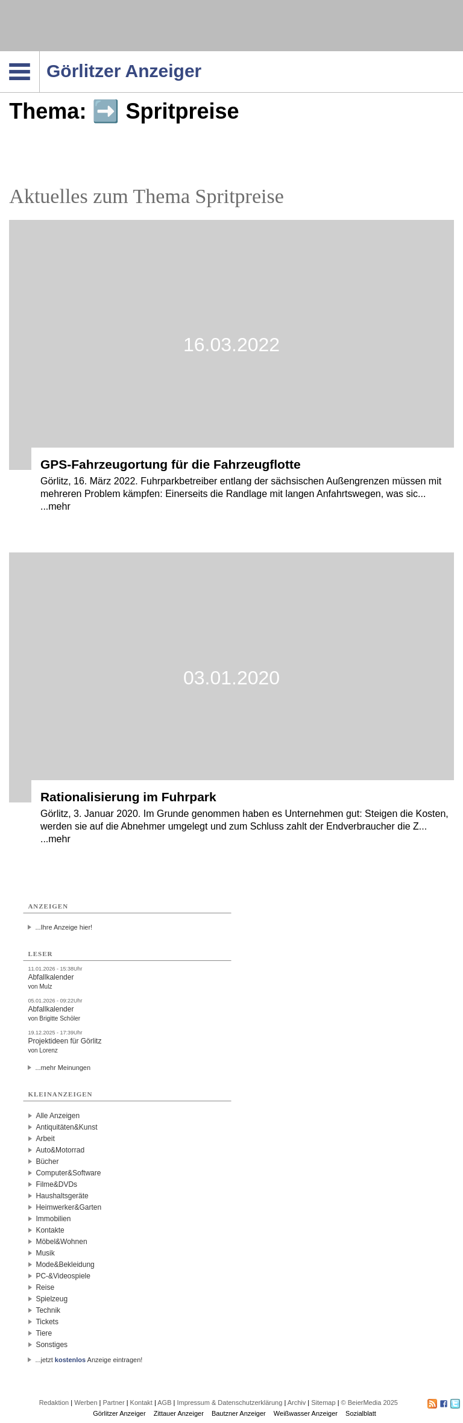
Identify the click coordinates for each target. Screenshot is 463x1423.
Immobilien (53, 1219)
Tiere (44, 1333)
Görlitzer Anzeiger (119, 1413)
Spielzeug (52, 1299)
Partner (114, 1402)
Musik (45, 1253)
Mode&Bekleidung (65, 1265)
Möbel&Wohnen (61, 1242)
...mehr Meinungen (62, 1068)
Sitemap (323, 1402)
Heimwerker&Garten (68, 1207)
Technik (48, 1310)
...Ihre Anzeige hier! (63, 927)
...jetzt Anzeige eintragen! (88, 1360)
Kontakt (141, 1402)
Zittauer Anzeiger (179, 1413)
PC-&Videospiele (63, 1276)
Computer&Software (68, 1173)
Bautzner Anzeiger (239, 1413)
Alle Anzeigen (58, 1116)
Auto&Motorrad (60, 1150)
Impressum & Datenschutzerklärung (229, 1402)
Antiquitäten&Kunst (66, 1127)
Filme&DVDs (56, 1184)
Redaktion (54, 1402)
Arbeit (45, 1139)
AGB (164, 1402)
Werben (85, 1402)
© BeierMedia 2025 (369, 1402)
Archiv (297, 1402)
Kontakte (50, 1230)
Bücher (47, 1162)
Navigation (39, 54)
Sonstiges (52, 1345)
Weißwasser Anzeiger (306, 1413)
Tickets (47, 1322)
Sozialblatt (360, 1413)
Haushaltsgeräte (62, 1196)
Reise (45, 1287)
